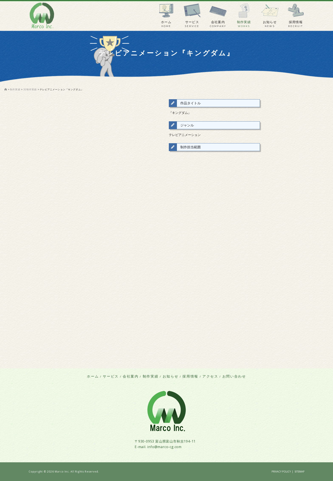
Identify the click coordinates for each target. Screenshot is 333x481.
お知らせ (270, 22)
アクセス (210, 376)
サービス (192, 22)
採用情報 (296, 22)
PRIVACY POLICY (281, 471)
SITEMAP (300, 471)
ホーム (166, 22)
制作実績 (244, 22)
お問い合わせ (234, 376)
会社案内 (218, 22)
